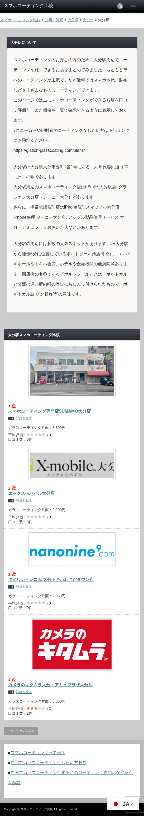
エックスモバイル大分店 (31, 493)
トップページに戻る (21, 730)
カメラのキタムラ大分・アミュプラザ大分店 (50, 685)
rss (120, 6)
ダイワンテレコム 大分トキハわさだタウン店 (51, 579)
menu (133, 6)
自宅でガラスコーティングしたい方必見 (49, 762)
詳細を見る (24, 418)
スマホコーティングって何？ (38, 752)
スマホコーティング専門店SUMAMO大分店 (49, 411)
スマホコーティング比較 (37, 809)
